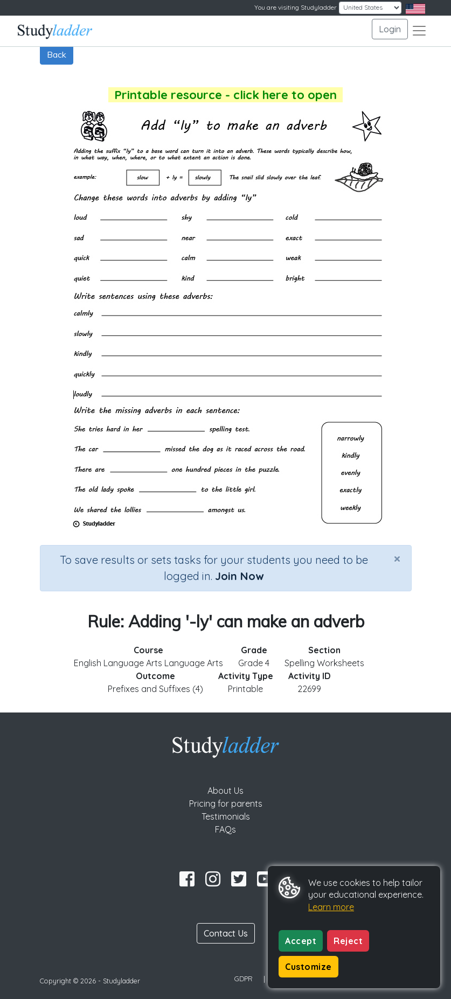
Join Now (239, 576)
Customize (308, 966)
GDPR (243, 978)
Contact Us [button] (226, 933)
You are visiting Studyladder (295, 7)
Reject (348, 940)
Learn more (331, 907)
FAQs (225, 829)
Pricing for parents (225, 803)
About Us (225, 790)
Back (56, 54)
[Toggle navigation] (419, 30)
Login (390, 29)
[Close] (397, 558)
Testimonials (226, 816)
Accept (300, 940)
